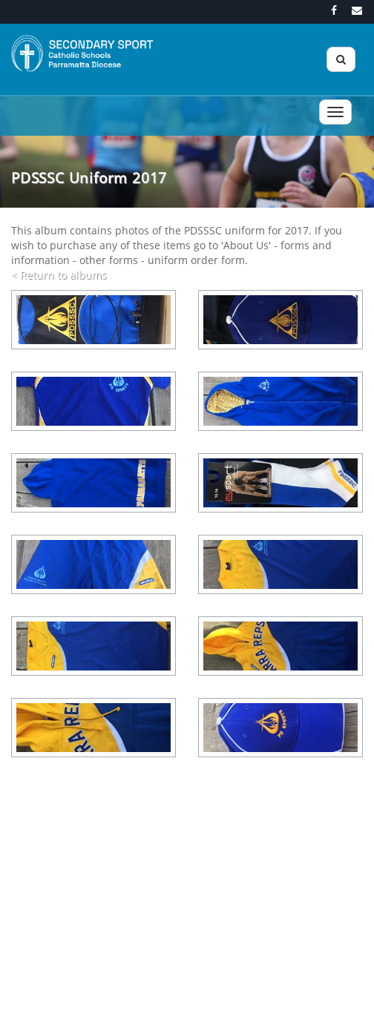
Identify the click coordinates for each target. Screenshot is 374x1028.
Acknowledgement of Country (157, 1011)
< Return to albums (59, 275)
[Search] (341, 59)
